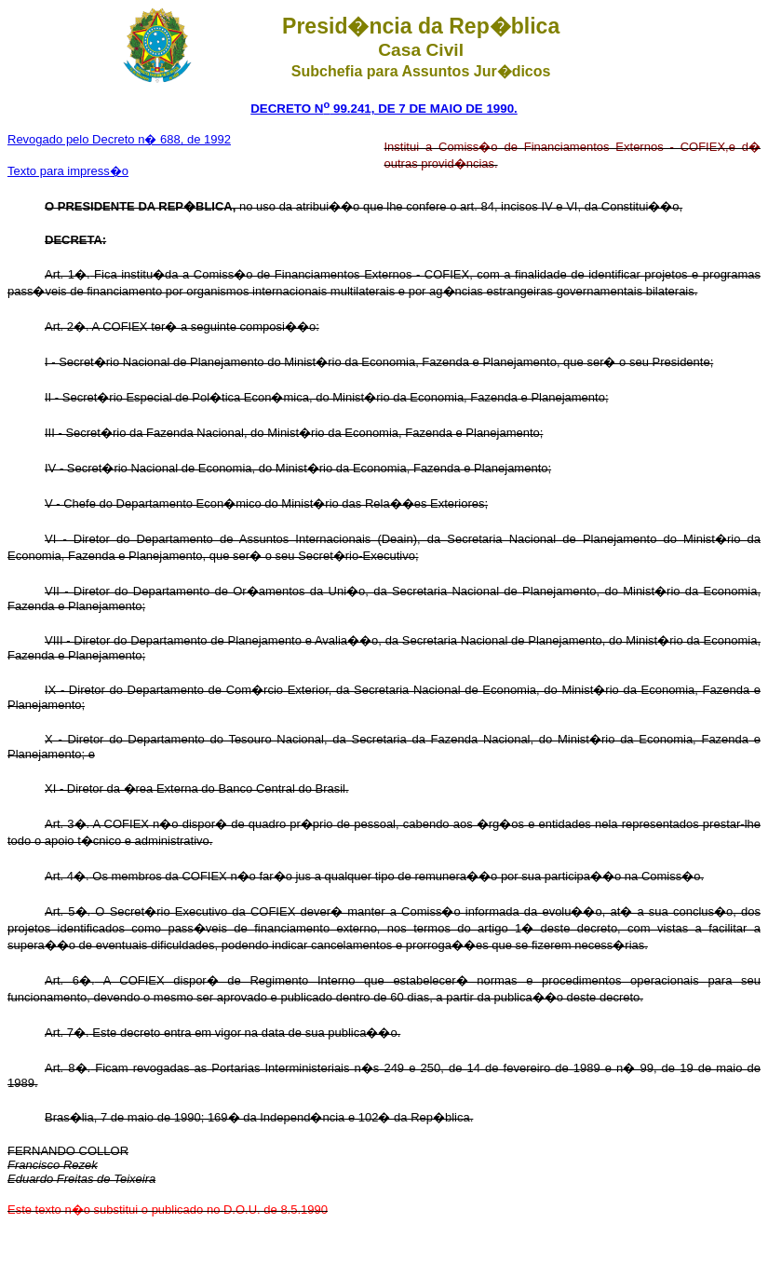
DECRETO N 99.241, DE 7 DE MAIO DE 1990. (384, 109)
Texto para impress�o (67, 171)
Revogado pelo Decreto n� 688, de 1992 (119, 139)
